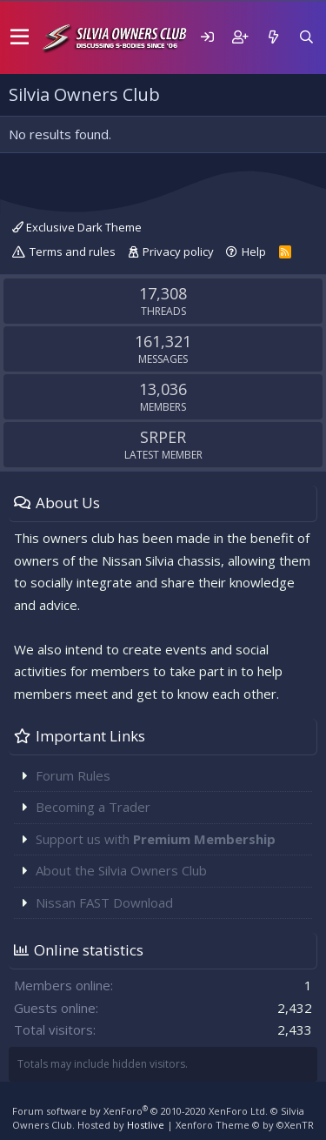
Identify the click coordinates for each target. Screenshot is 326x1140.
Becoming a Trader (93, 806)
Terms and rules (73, 251)
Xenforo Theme (245, 1124)
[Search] (306, 37)
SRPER (163, 436)
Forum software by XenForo (140, 1110)
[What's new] (272, 37)
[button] (19, 37)
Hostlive (145, 1124)
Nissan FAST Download (104, 902)
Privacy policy (178, 251)
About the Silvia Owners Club (121, 870)
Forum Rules (73, 775)
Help (254, 251)
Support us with (156, 839)
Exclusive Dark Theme (77, 227)
